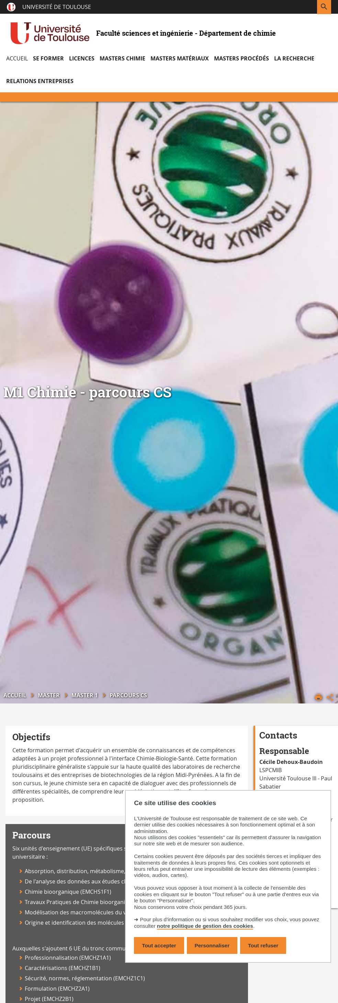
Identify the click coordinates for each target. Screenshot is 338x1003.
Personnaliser (212, 945)
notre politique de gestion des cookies (205, 926)
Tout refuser (263, 945)
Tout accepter (159, 945)
